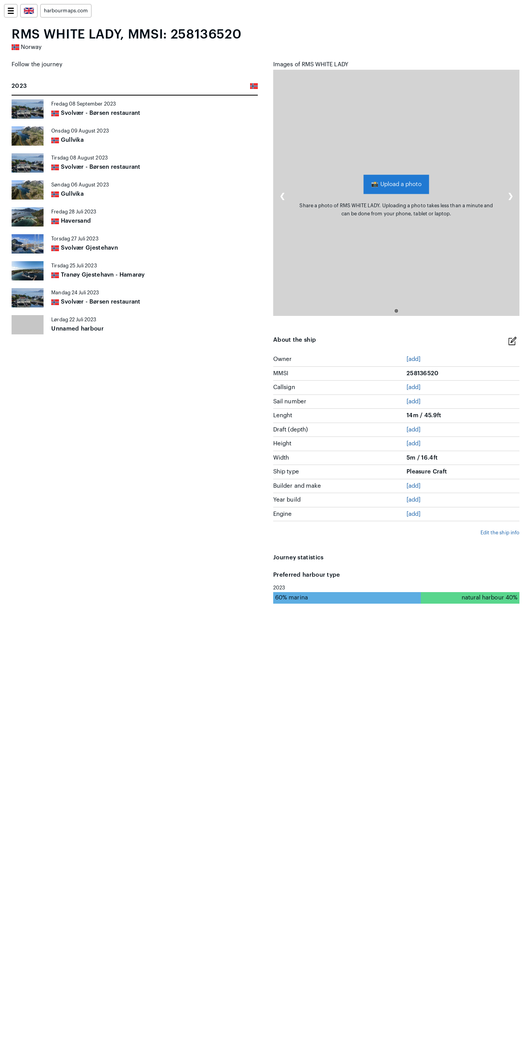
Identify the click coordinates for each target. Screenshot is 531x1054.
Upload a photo (396, 184)
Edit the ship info (500, 532)
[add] (413, 359)
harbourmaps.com (66, 10)
